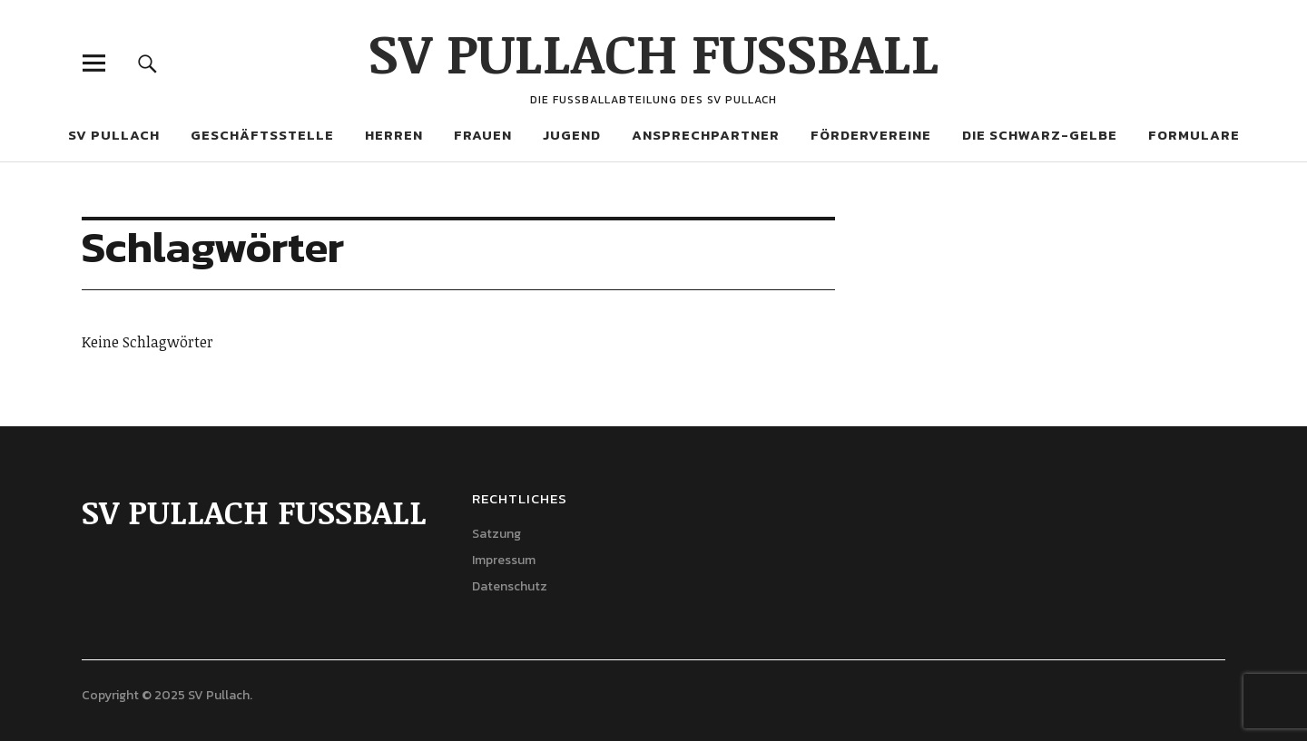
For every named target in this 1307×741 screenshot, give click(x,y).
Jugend (572, 134)
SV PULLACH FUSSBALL (654, 52)
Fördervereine (871, 134)
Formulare (1194, 134)
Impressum (504, 560)
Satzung (496, 533)
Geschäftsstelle (262, 134)
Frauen (483, 134)
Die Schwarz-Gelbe (1039, 134)
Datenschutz (509, 586)
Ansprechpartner (706, 134)
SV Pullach (114, 134)
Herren (394, 134)
